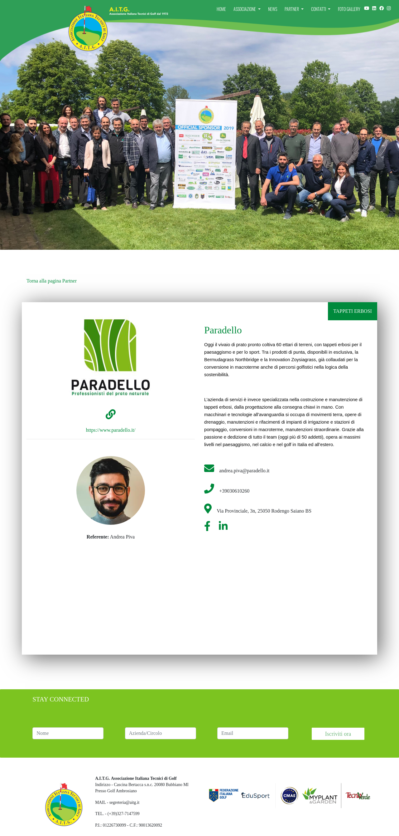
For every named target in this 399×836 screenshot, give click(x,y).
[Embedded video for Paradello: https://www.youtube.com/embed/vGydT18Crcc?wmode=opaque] (274, 588)
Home (221, 9)
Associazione (245, 9)
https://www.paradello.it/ (111, 430)
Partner (292, 9)
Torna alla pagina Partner (51, 280)
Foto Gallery (349, 9)
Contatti (319, 9)
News (272, 9)
